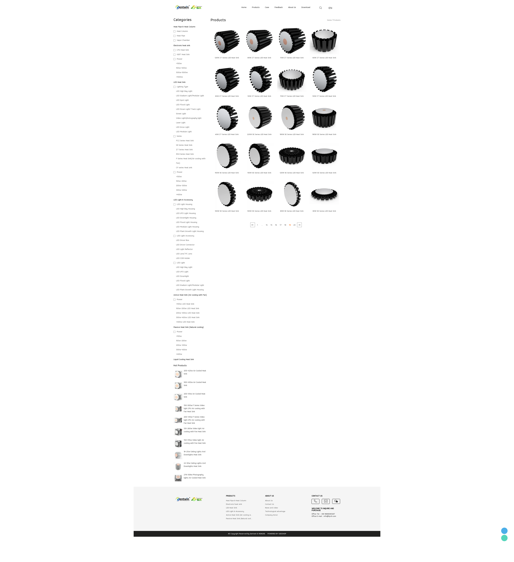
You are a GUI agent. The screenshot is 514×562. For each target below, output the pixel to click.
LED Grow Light (182, 127)
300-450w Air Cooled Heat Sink (195, 383)
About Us (269, 501)
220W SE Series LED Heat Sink (259, 134)
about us (292, 7)
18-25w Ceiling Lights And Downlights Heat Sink (194, 453)
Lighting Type (182, 87)
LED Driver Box (182, 240)
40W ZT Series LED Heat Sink (227, 134)
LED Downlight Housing (186, 218)
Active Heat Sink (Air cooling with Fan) (190, 295)
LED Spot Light (182, 100)
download (305, 7)
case (267, 7)
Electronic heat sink (181, 46)
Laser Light (180, 123)
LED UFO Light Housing (186, 213)
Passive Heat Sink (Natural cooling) (188, 327)
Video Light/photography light (188, 118)
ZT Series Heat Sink (184, 150)
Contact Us (269, 504)
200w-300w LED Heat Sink (188, 313)
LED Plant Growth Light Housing (190, 231)
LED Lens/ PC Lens (184, 254)
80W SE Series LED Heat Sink (292, 211)
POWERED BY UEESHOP (277, 534)
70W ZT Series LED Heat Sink (292, 58)
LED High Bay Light (184, 91)
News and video (271, 508)
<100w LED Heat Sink (185, 304)
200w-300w (181, 186)
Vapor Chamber (183, 40)
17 (281, 225)
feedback (278, 7)
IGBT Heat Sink (183, 55)
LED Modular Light (184, 132)
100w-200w (181, 181)
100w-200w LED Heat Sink (187, 309)
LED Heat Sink (179, 82)
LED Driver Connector (185, 245)
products (256, 7)
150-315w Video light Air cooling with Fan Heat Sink (195, 441)
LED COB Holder (183, 258)
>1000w (179, 77)
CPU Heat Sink (183, 50)
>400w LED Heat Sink (185, 322)
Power (179, 59)
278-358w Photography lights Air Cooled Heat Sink (195, 476)
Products (337, 20)
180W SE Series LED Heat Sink (292, 134)
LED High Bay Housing (185, 209)
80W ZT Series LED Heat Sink (259, 58)
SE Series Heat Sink (184, 145)
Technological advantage (275, 511)
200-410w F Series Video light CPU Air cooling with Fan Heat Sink (194, 420)
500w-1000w (182, 73)
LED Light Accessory (185, 236)
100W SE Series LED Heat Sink (227, 211)
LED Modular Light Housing (187, 227)
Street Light (181, 114)
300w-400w (181, 190)
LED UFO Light (182, 272)
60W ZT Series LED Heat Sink (324, 58)
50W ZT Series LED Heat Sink (259, 96)
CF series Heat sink (184, 168)
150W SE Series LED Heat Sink (227, 173)
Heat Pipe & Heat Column (184, 27)
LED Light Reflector (184, 249)
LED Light (181, 263)
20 (294, 225)
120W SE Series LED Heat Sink (292, 173)
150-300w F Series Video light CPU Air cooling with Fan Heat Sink (194, 409)
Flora (504, 538)
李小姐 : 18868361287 (504, 531)
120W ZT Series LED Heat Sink (227, 58)
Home (329, 20)
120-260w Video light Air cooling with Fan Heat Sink (195, 430)
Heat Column (182, 31)
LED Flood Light (183, 105)
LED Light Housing (184, 204)
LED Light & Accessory (183, 200)
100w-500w (181, 68)
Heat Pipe (181, 36)
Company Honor (271, 515)
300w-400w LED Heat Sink (188, 318)
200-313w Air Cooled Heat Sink (194, 395)
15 (271, 225)
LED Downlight (182, 276)
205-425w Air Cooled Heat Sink (195, 372)
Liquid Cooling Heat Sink (183, 359)
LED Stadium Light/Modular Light (190, 96)
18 (285, 225)
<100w (179, 64)
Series (179, 136)
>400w (179, 195)
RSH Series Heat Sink (185, 154)
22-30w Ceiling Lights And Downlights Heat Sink (195, 464)
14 (267, 225)
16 (276, 225)
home (243, 7)
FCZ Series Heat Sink (185, 141)
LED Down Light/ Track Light (188, 109)
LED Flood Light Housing (186, 222)
